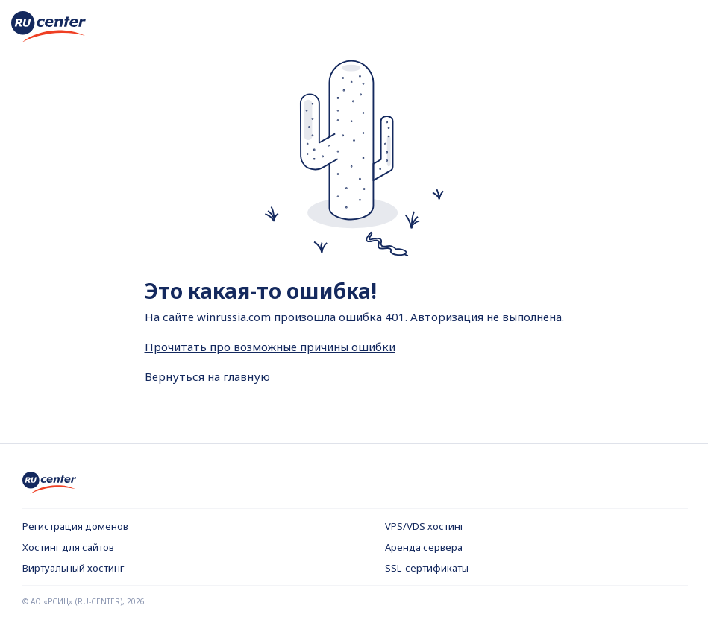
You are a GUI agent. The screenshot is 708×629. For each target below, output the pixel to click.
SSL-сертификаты (427, 568)
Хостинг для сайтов (68, 547)
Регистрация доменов (75, 526)
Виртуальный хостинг (73, 568)
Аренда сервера (424, 547)
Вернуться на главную (207, 376)
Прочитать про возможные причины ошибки (270, 346)
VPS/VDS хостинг (424, 526)
